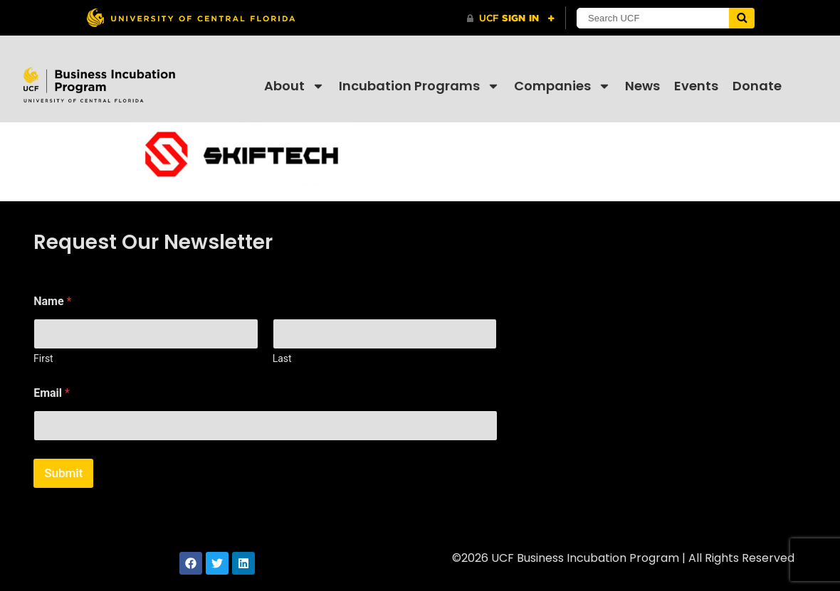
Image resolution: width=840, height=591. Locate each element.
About (294, 86)
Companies (562, 86)
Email (51, 393)
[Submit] (742, 18)
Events (696, 86)
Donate (757, 86)
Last (282, 358)
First (43, 358)
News (642, 86)
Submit (63, 473)
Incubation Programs (419, 86)
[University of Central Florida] (190, 17)
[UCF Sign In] (510, 18)
